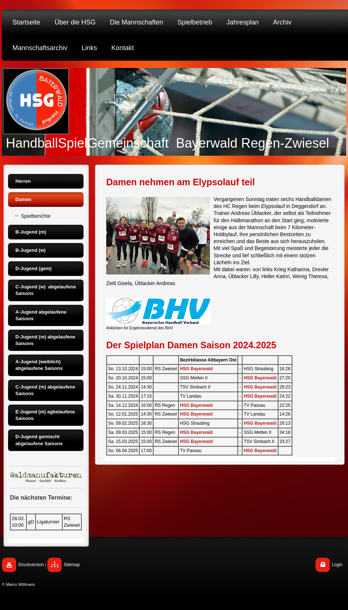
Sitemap (72, 564)
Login (337, 564)
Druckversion (31, 564)
